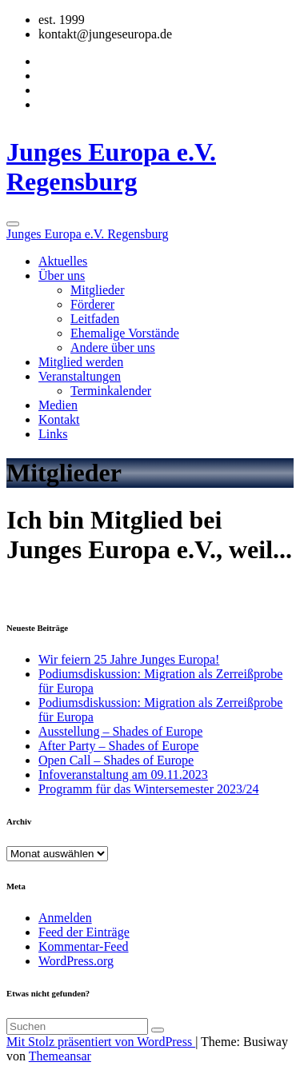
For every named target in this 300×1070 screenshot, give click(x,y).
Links (52, 434)
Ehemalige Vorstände (124, 333)
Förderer (92, 304)
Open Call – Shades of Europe (116, 760)
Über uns (61, 275)
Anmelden (65, 917)
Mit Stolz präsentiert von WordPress (100, 1041)
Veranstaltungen (79, 376)
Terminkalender (110, 390)
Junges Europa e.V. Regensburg (111, 167)
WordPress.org (76, 961)
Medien (58, 405)
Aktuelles (62, 261)
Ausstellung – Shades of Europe (120, 731)
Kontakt (59, 419)
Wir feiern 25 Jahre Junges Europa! (128, 659)
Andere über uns (112, 347)
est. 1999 (61, 19)
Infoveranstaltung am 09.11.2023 (123, 774)
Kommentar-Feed (83, 946)
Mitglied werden (80, 362)
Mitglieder (97, 290)
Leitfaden (94, 318)
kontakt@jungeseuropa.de (105, 34)
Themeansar (60, 1056)
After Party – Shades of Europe (118, 746)
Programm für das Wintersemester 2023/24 (148, 789)
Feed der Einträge (84, 932)
